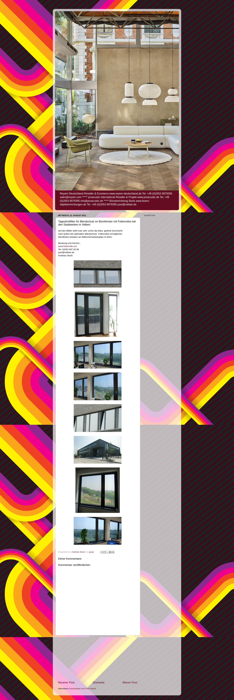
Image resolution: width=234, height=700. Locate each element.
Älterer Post (129, 682)
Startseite (98, 682)
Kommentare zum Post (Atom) (82, 688)
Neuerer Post (66, 682)
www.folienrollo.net (67, 246)
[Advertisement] (97, 658)
